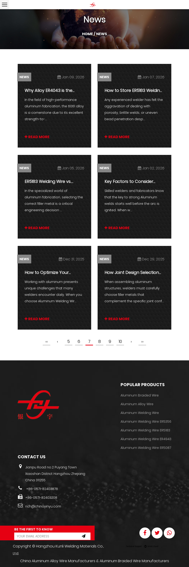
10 (120, 341)
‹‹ (46, 341)
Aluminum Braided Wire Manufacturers (134, 561)
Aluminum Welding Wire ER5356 (146, 421)
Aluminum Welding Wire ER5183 (145, 430)
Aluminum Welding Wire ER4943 (146, 439)
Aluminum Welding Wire (140, 412)
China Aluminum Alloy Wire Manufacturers (57, 561)
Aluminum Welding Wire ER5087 (146, 447)
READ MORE (37, 137)
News (24, 77)
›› (142, 341)
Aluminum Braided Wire (140, 395)
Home (87, 34)
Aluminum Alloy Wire (137, 404)
